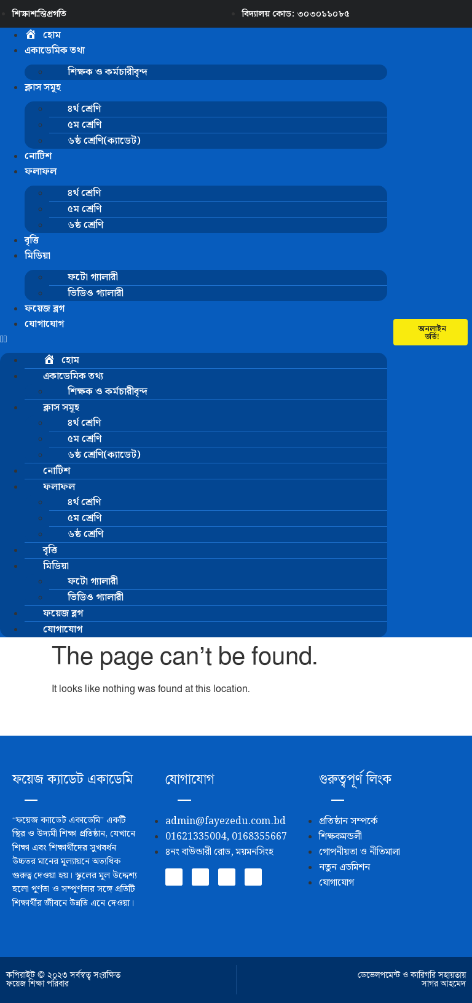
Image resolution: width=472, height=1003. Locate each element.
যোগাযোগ (44, 324)
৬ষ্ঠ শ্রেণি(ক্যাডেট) (104, 141)
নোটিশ (38, 156)
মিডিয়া (37, 256)
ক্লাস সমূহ (43, 87)
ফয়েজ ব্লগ (45, 309)
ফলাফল (41, 171)
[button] (193, 339)
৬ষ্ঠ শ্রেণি (85, 225)
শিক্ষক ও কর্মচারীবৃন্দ (108, 72)
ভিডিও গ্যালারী (96, 293)
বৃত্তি (32, 240)
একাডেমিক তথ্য (55, 50)
